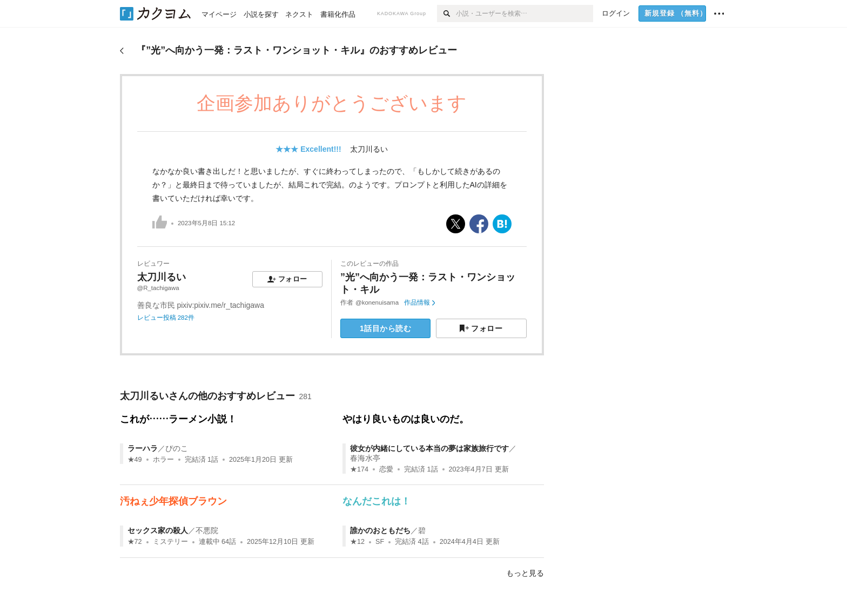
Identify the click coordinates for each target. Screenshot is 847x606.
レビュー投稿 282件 (165, 317)
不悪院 (207, 530)
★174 (359, 469)
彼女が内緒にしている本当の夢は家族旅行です (429, 448)
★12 (357, 542)
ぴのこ (176, 448)
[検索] (446, 13)
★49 (134, 459)
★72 (134, 542)
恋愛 (386, 469)
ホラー (163, 459)
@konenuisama (377, 302)
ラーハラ (142, 448)
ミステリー (170, 542)
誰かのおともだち (380, 530)
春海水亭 (365, 458)
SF (379, 542)
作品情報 (419, 302)
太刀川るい (369, 149)
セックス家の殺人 (157, 530)
